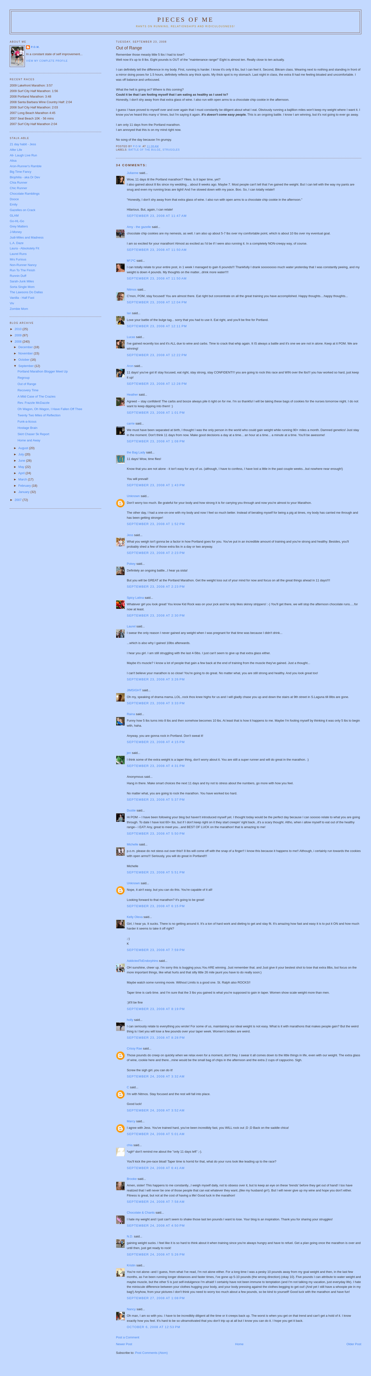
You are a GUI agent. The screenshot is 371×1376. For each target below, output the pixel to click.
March (23, 479)
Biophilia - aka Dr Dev (25, 177)
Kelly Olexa (135, 917)
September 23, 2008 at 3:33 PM (156, 703)
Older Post (353, 1344)
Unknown (133, 496)
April (22, 473)
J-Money (16, 232)
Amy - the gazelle (139, 227)
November (26, 353)
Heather (132, 394)
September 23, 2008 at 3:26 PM (156, 679)
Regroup (24, 377)
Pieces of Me (185, 19)
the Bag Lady (136, 452)
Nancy (131, 1309)
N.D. (130, 1236)
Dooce (14, 199)
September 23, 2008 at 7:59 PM (156, 950)
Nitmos (131, 289)
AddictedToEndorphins (142, 961)
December (26, 347)
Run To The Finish (22, 270)
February (25, 485)
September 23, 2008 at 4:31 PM (156, 766)
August (23, 448)
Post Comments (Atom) (151, 1353)
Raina (131, 714)
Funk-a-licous (27, 421)
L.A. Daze (16, 243)
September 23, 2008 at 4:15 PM (156, 742)
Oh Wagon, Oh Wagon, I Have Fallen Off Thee (50, 409)
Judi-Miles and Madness (26, 237)
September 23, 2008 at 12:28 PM (157, 384)
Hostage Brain (27, 428)
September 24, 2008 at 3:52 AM (156, 1110)
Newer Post (124, 1344)
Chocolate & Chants (141, 1212)
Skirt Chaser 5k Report (33, 434)
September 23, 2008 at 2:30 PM (156, 615)
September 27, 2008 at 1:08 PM (156, 1298)
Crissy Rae (134, 1048)
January (24, 492)
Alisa (13, 160)
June (22, 460)
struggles (171, 149)
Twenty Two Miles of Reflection (39, 415)
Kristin (131, 1265)
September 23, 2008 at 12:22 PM (157, 355)
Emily (13, 204)
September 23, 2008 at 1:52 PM (156, 524)
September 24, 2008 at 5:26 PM (156, 1254)
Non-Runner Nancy (23, 265)
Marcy (131, 1121)
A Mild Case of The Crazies (36, 396)
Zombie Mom (19, 309)
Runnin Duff (18, 276)
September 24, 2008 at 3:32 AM (156, 1076)
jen (129, 753)
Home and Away (29, 440)
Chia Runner (18, 182)
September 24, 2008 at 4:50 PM (156, 1225)
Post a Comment (127, 1337)
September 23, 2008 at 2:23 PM (156, 553)
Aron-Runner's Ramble (25, 166)
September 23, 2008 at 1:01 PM (156, 412)
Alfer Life (16, 150)
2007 (18, 500)
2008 (18, 341)
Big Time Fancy (20, 171)
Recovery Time (28, 390)
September (26, 366)
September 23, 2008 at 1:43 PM (156, 485)
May (21, 467)
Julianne (132, 173)
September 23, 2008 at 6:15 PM (156, 906)
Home (239, 1344)
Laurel (131, 626)
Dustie (131, 810)
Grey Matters (19, 226)
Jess (130, 535)
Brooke (132, 1179)
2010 (18, 329)
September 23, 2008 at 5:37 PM (156, 799)
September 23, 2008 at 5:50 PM (156, 833)
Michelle (132, 844)
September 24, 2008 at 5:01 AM (156, 1134)
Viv (12, 303)
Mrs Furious (18, 259)
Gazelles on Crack (22, 210)
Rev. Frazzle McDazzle (34, 403)
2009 (18, 335)
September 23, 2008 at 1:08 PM (156, 441)
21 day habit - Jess (23, 144)
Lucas (131, 337)
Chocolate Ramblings (25, 193)
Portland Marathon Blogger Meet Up (43, 371)
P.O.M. (35, 47)
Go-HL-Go (17, 221)
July (21, 454)
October (24, 359)
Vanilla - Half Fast (22, 297)
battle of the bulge (144, 149)
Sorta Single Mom (22, 287)
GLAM (14, 215)
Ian (129, 313)
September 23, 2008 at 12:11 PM (157, 326)
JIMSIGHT (134, 690)
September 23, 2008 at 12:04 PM (157, 302)
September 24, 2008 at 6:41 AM (156, 1168)
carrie (131, 423)
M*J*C (131, 260)
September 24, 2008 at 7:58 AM (156, 1201)
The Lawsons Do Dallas (26, 292)
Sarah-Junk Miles (22, 281)
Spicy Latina (135, 597)
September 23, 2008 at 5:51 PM (156, 872)
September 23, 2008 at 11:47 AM (157, 216)
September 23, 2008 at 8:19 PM (156, 1009)
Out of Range (27, 384)
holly (130, 1020)
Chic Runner (18, 188)
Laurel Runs (18, 254)
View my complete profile (47, 61)
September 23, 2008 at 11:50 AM (157, 250)
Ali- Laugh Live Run (23, 155)
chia (130, 1145)
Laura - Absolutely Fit (24, 248)
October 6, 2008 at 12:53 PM (153, 1327)
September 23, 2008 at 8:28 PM (156, 1037)
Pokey (131, 563)
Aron (130, 366)
